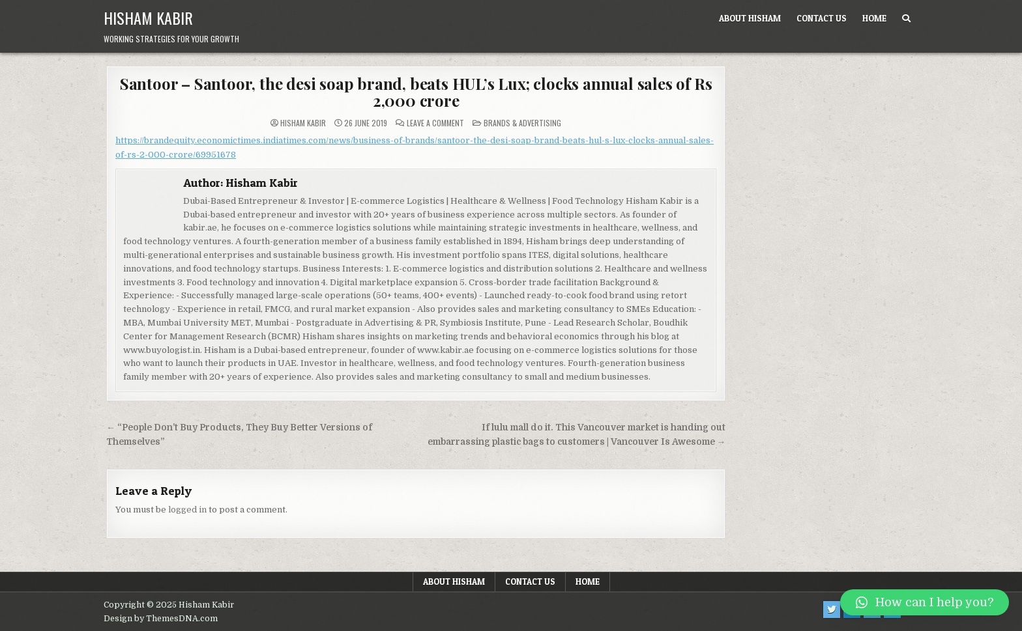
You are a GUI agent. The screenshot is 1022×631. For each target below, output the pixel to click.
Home (874, 18)
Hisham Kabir (148, 17)
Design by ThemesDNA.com (161, 618)
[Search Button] (906, 19)
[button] (924, 602)
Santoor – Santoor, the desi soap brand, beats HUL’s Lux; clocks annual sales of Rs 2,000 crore (416, 92)
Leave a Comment (435, 123)
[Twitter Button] (831, 609)
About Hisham (750, 18)
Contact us (821, 18)
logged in (187, 509)
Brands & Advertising (522, 122)
